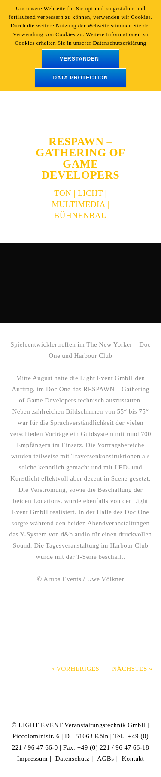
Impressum (32, 758)
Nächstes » (132, 668)
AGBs (105, 758)
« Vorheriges (75, 668)
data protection (80, 78)
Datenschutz (72, 758)
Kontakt (133, 758)
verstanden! (80, 59)
